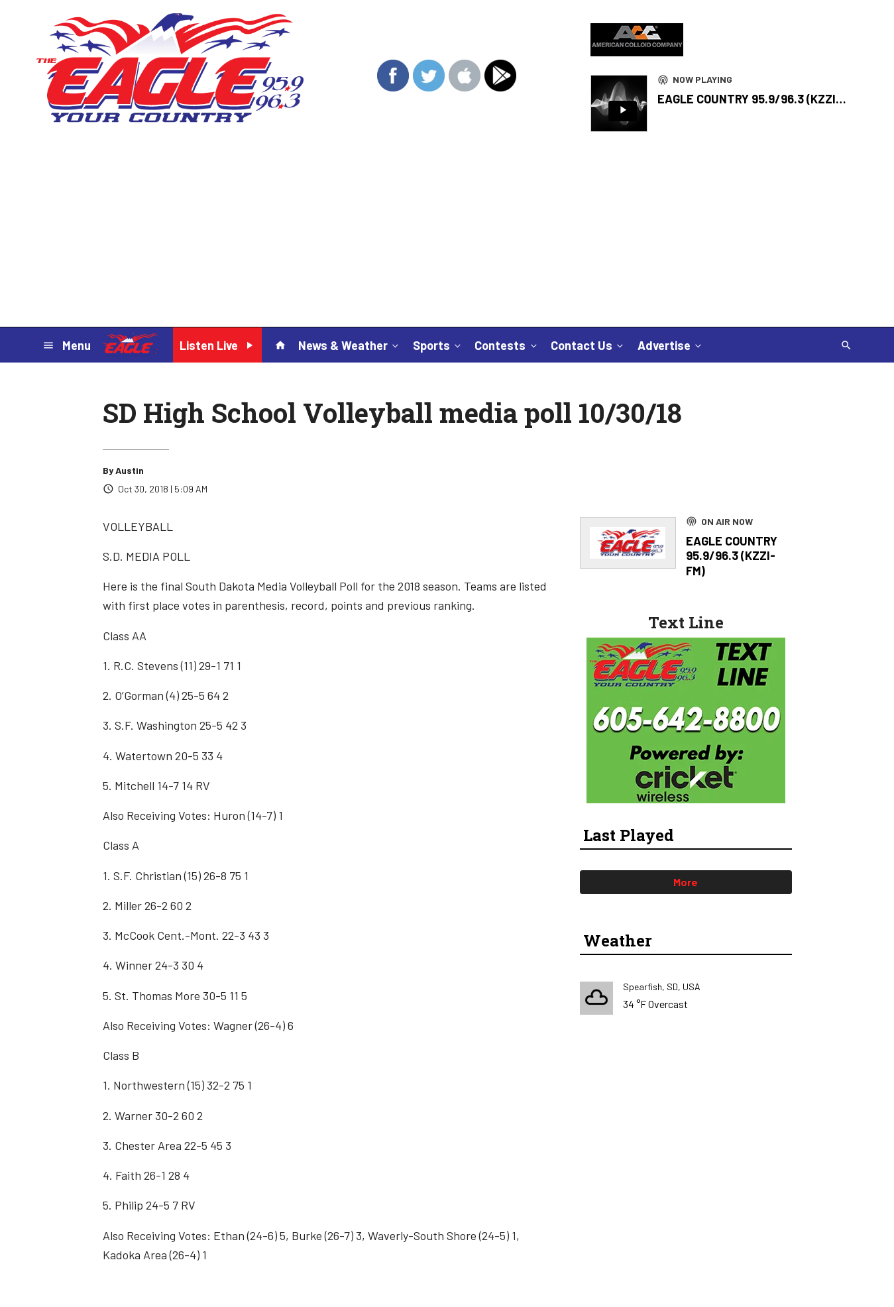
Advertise (671, 345)
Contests (507, 345)
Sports (438, 345)
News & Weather (349, 345)
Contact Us (588, 345)
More (685, 882)
